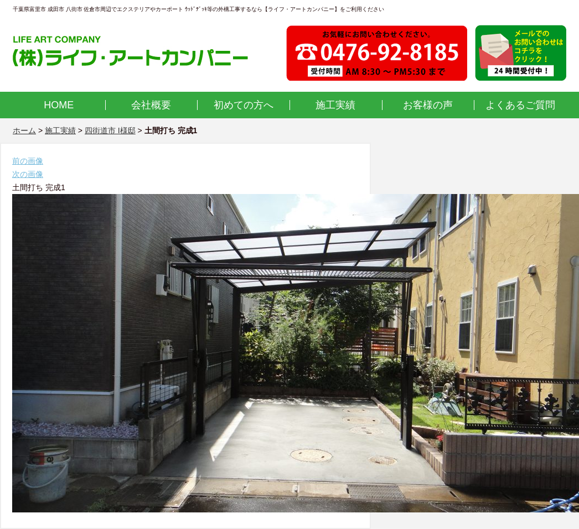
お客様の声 (428, 105)
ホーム (24, 130)
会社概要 (151, 105)
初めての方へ (243, 105)
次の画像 (27, 174)
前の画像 (27, 160)
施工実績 (335, 105)
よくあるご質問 (520, 105)
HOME (59, 105)
